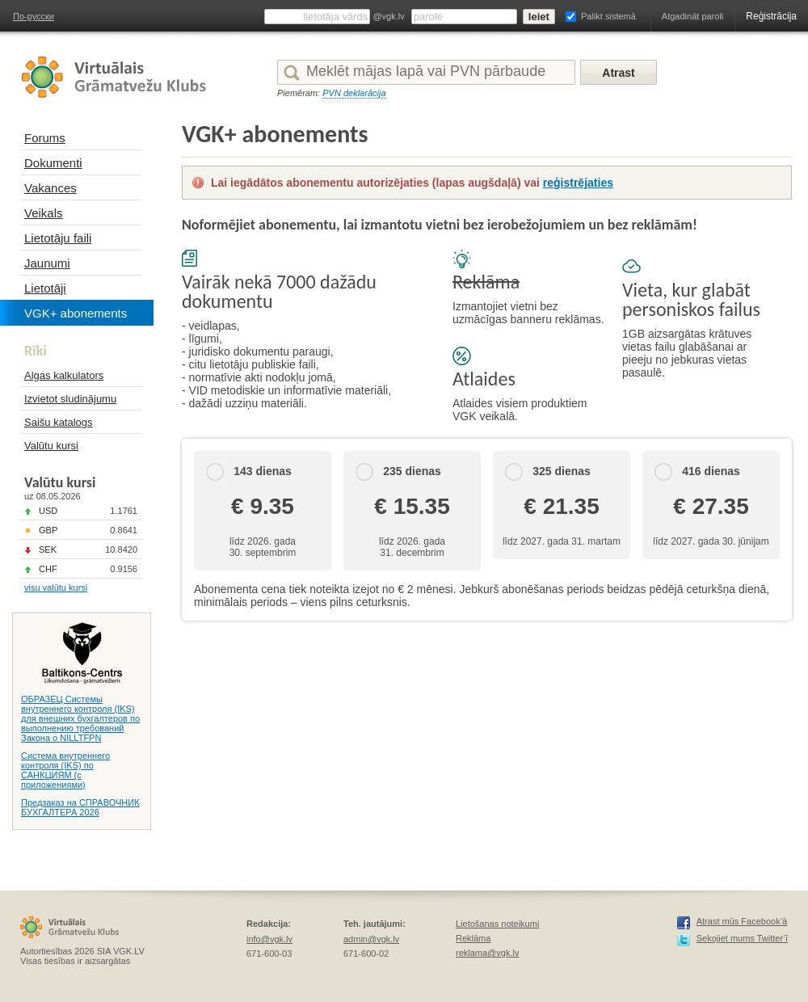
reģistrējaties (578, 182)
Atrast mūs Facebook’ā (742, 921)
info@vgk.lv (269, 939)
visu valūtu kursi (55, 587)
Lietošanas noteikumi (497, 923)
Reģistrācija (771, 16)
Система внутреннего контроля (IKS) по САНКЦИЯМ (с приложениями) (65, 770)
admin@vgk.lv (371, 939)
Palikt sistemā (608, 16)
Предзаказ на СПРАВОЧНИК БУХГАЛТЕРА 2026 (80, 807)
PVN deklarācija (353, 93)
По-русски (33, 16)
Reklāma (473, 938)
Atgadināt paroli (692, 16)
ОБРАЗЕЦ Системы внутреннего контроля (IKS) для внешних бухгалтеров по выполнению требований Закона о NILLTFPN (80, 718)
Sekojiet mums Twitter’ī (742, 938)
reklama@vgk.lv (487, 953)
